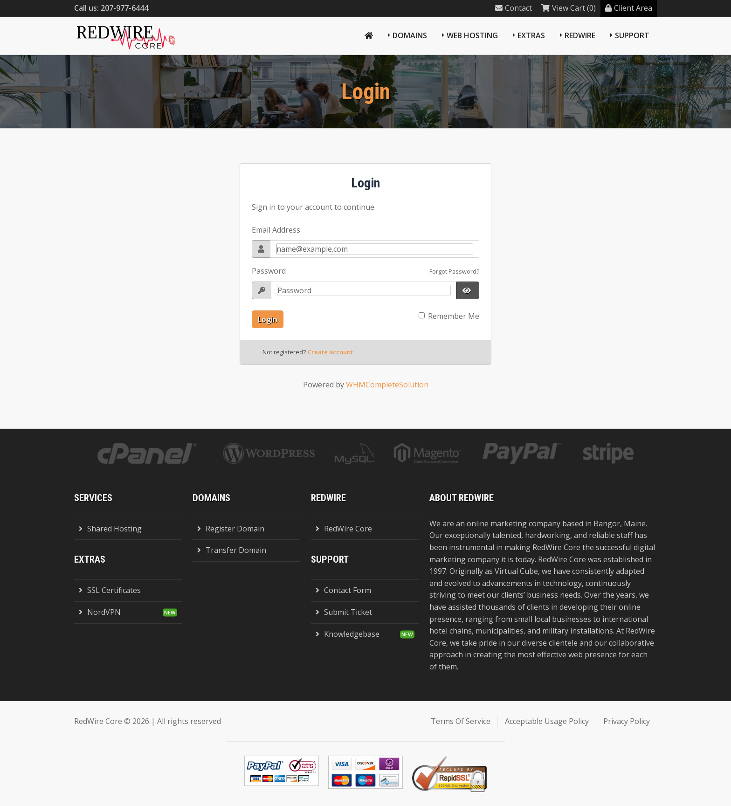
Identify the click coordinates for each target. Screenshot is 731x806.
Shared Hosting (110, 529)
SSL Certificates (110, 590)
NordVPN (100, 612)
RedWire (580, 35)
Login (267, 319)
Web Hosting (472, 35)
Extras (531, 35)
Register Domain (230, 529)
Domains (410, 35)
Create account (330, 352)
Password (269, 271)
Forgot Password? (454, 271)
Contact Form (343, 590)
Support (632, 35)
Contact (513, 8)
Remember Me (453, 316)
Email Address (276, 230)
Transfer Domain (231, 550)
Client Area (628, 8)
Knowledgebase (347, 634)
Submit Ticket (344, 612)
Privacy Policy (626, 721)
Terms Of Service (460, 721)
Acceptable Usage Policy (547, 721)
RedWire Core (344, 529)
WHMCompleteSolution (387, 384)
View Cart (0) (568, 8)
